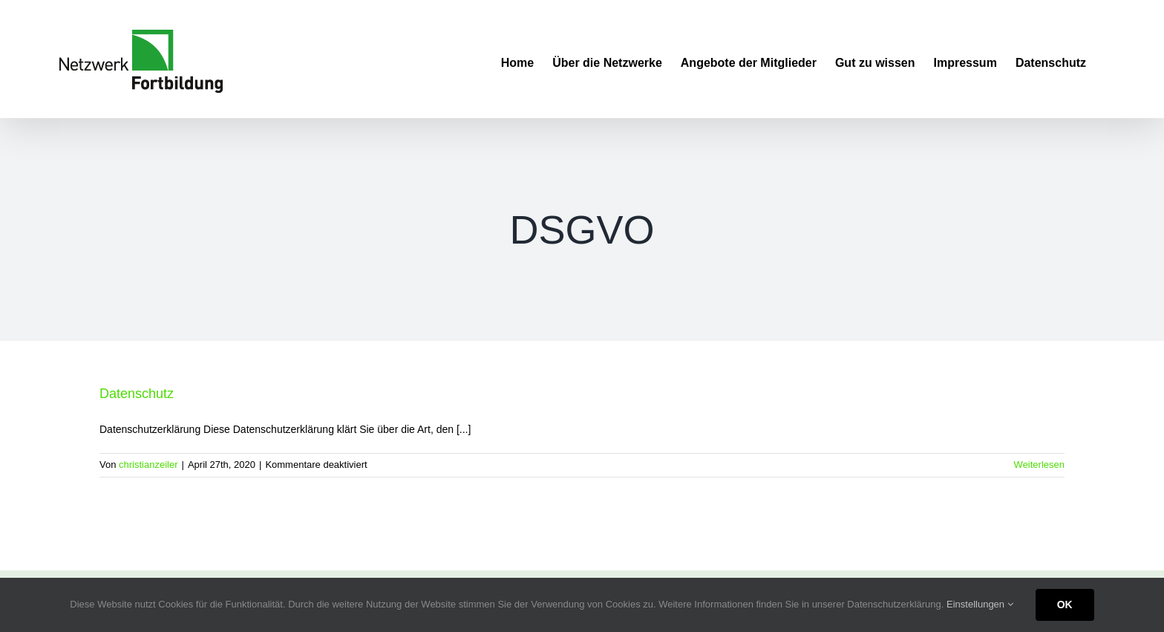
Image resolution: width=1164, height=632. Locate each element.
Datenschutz (136, 393)
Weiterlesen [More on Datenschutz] (1039, 464)
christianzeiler (148, 464)
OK (1065, 604)
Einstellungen (979, 604)
